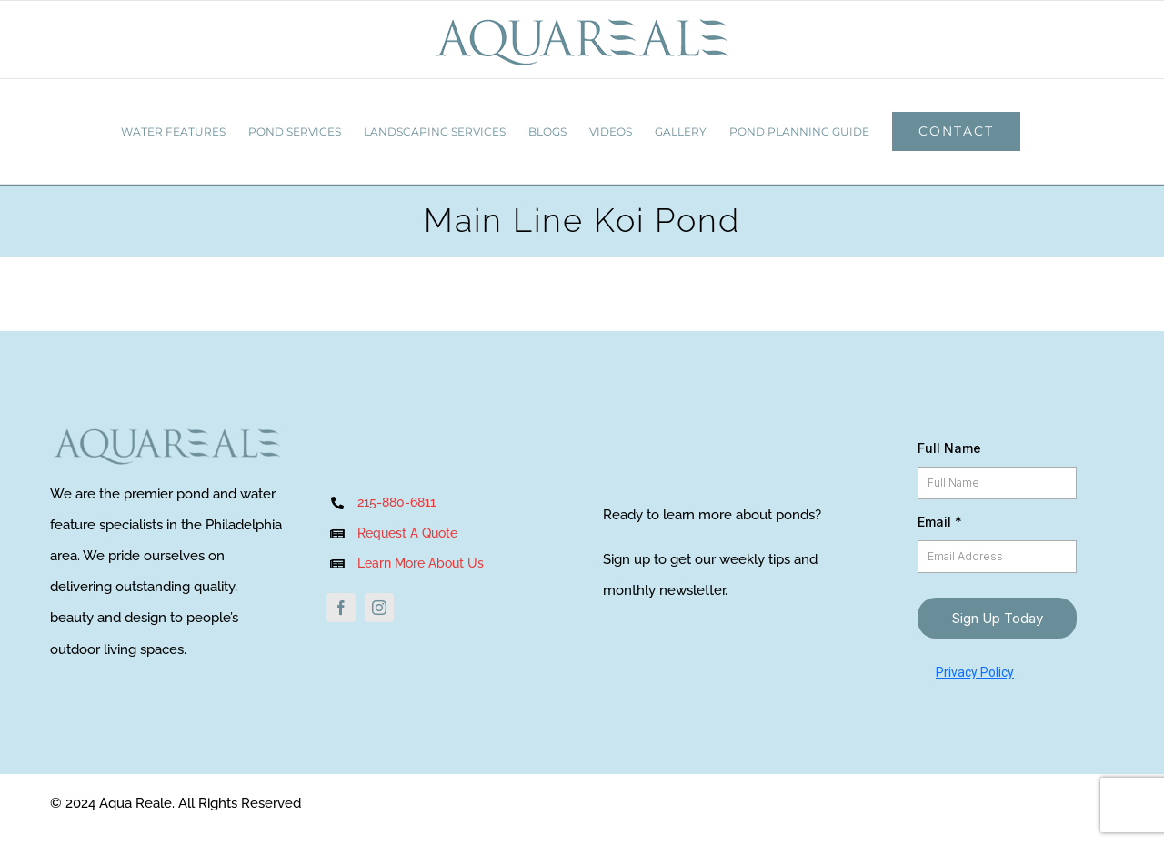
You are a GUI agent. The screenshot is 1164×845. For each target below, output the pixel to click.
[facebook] (341, 607)
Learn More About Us (422, 563)
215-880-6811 (396, 502)
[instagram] (379, 607)
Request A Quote (407, 533)
